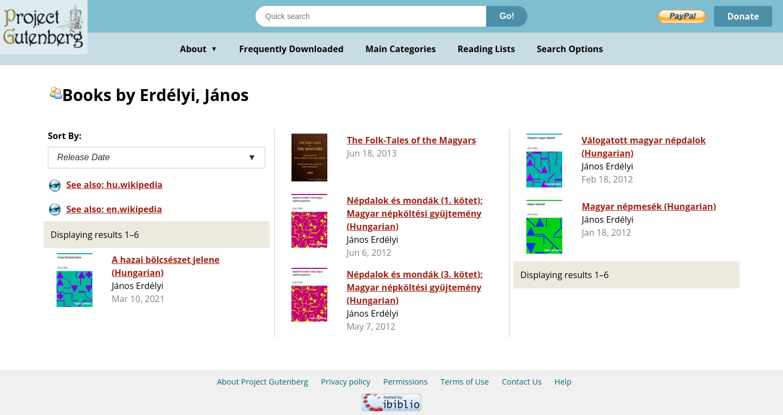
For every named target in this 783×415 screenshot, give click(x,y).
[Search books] (371, 16)
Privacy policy (345, 381)
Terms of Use (464, 381)
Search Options (570, 49)
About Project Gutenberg (262, 381)
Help (563, 381)
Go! (506, 16)
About (198, 48)
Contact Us (522, 381)
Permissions (405, 381)
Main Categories (400, 49)
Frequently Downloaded (291, 49)
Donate (743, 16)
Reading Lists (486, 49)
